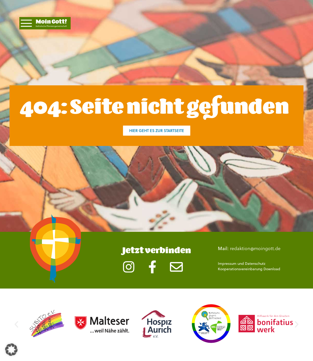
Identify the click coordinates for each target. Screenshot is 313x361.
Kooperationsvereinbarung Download (249, 269)
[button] (16, 324)
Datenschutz (255, 263)
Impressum (227, 263)
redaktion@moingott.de (255, 248)
